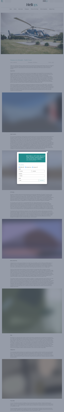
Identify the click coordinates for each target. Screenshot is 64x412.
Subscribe (41, 179)
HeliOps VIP (22, 166)
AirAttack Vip (28, 166)
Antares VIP (35, 166)
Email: (20, 177)
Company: (21, 172)
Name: (20, 168)
